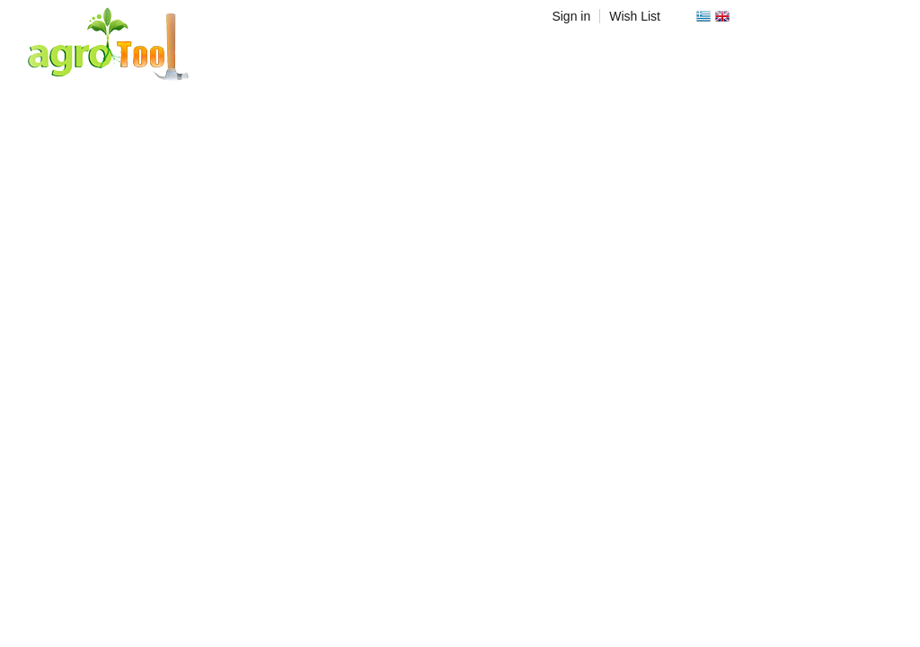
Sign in (571, 16)
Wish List (634, 16)
